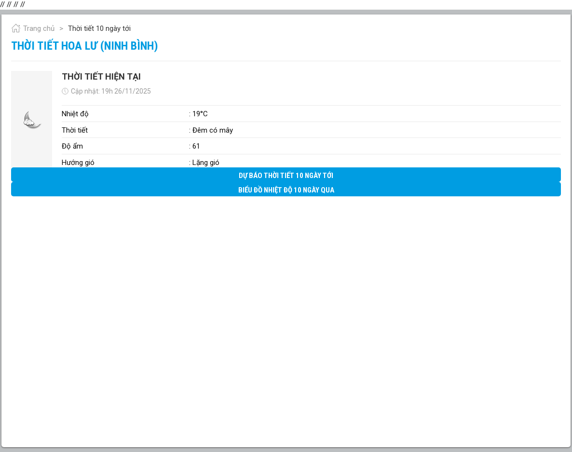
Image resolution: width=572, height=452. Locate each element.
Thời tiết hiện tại (101, 76)
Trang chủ (32, 28)
